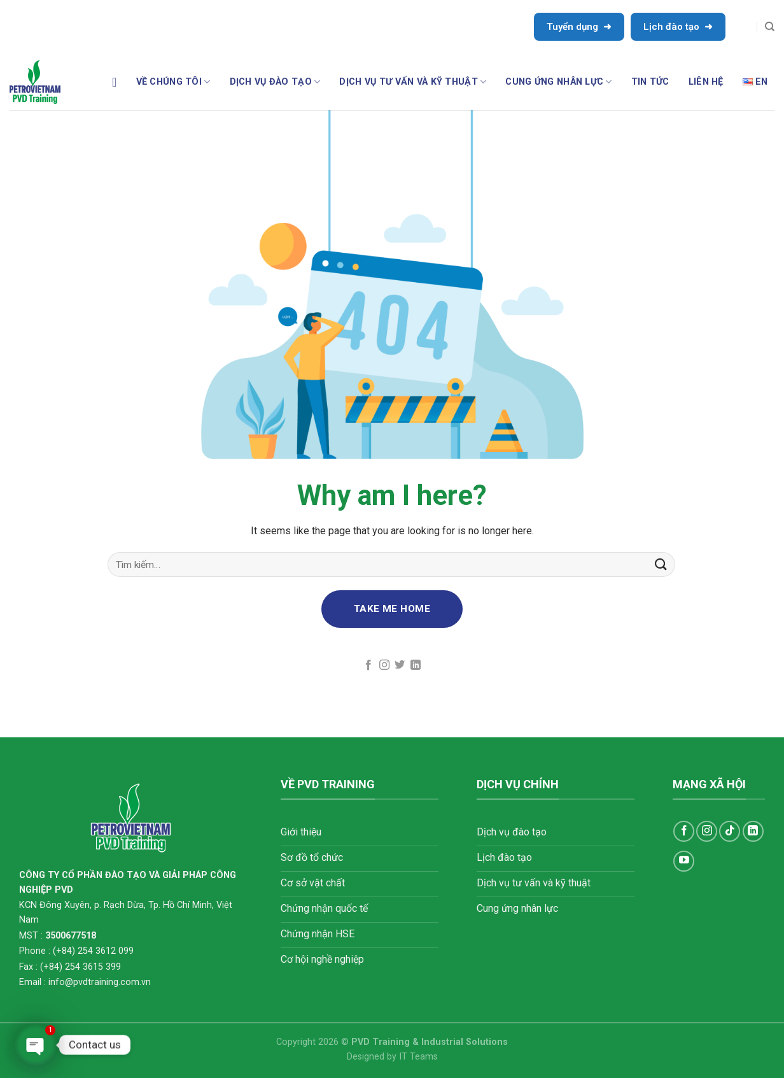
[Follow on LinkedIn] (415, 665)
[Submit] (661, 564)
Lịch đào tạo (678, 26)
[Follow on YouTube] (683, 861)
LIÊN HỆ (706, 81)
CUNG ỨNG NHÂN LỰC (558, 82)
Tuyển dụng (579, 26)
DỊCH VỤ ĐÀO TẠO (275, 82)
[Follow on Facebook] (368, 665)
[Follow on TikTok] (729, 831)
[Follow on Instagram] (384, 665)
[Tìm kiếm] (769, 27)
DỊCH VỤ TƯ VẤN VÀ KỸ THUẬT (412, 82)
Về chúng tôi (173, 82)
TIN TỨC (650, 81)
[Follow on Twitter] (400, 665)
